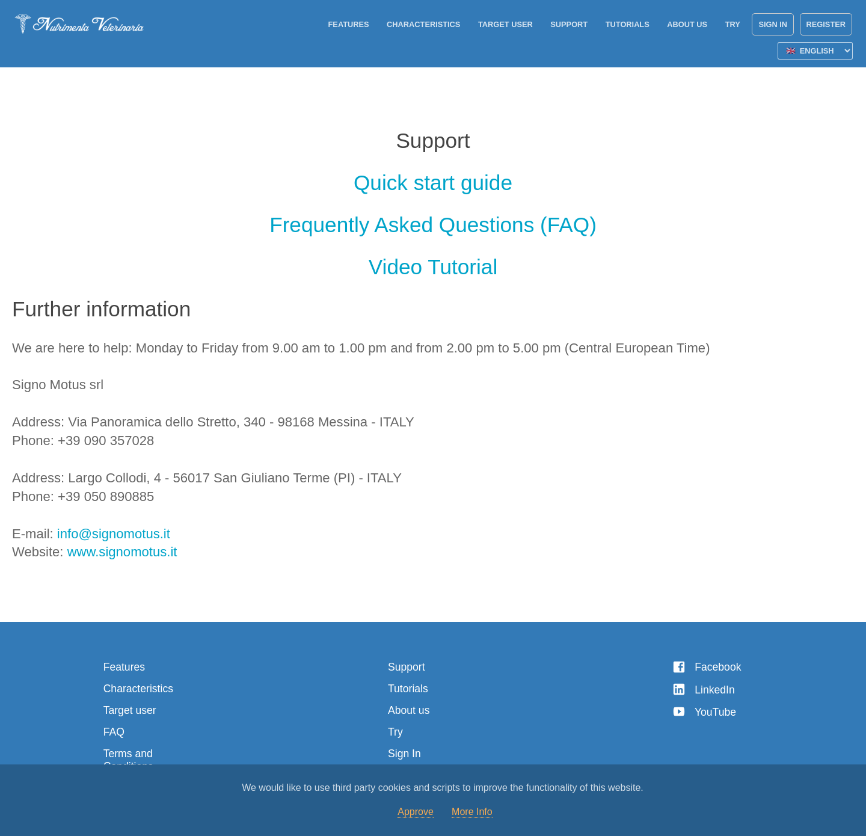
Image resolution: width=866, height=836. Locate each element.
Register (826, 24)
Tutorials (628, 24)
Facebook (706, 667)
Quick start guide (433, 182)
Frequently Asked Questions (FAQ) (433, 224)
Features (348, 24)
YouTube (704, 712)
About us (687, 24)
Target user (505, 24)
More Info (472, 812)
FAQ (113, 732)
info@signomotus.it (113, 533)
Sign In (772, 24)
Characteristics (423, 24)
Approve (416, 812)
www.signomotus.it (122, 551)
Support (569, 24)
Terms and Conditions (128, 760)
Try (732, 24)
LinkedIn (703, 690)
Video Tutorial (433, 266)
